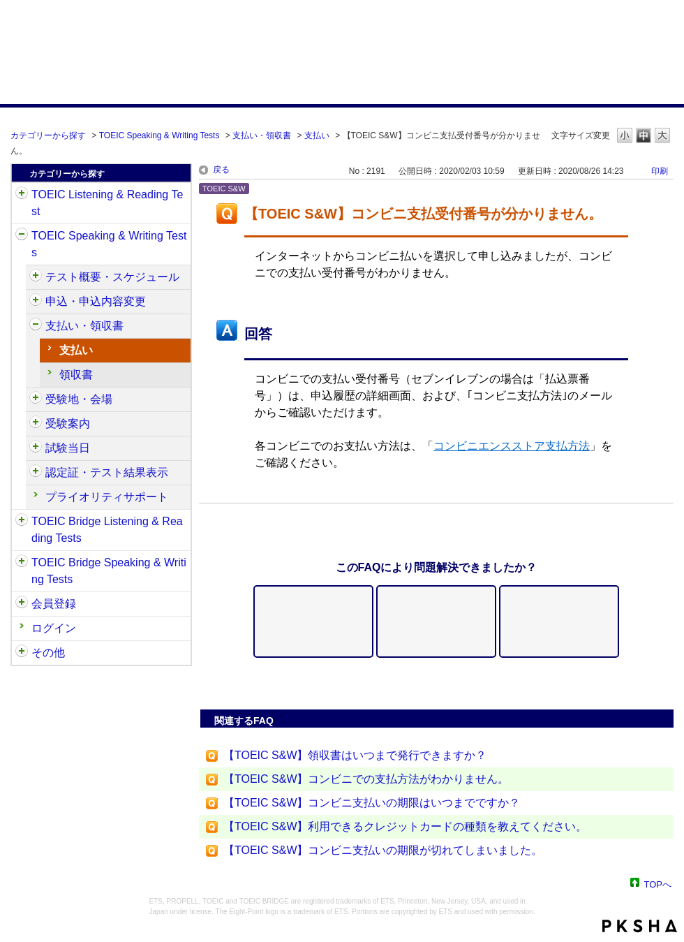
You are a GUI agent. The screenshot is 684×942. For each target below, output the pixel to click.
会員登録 (53, 604)
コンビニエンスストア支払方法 (511, 446)
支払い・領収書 (261, 135)
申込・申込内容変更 (95, 301)
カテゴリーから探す (48, 135)
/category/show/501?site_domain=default (35, 472)
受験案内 (67, 423)
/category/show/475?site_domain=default (35, 301)
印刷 (659, 171)
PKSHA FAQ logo (639, 926)
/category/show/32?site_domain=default (21, 236)
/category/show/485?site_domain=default (35, 326)
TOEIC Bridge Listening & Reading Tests (107, 529)
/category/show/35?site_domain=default (21, 653)
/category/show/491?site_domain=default (35, 423)
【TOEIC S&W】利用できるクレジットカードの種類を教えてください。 (405, 826)
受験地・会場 (78, 399)
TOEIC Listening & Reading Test (107, 203)
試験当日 (67, 448)
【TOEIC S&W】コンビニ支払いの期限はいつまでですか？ (372, 803)
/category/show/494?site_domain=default (35, 448)
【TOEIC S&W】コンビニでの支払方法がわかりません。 (366, 779)
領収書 (76, 375)
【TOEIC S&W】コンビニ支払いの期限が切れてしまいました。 (383, 850)
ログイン (53, 628)
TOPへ (658, 883)
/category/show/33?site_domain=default (21, 521)
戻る (221, 170)
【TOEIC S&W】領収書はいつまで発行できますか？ (355, 755)
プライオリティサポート (106, 497)
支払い (316, 135)
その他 (48, 652)
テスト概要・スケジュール (112, 277)
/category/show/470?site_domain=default (35, 277)
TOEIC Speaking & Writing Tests (159, 135)
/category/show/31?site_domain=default (21, 194)
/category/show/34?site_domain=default (21, 562)
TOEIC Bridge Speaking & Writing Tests (108, 571)
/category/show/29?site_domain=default (21, 604)
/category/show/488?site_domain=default (35, 399)
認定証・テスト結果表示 (106, 472)
